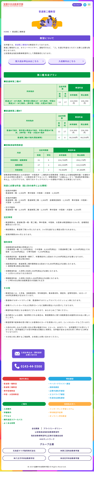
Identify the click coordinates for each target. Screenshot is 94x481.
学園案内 (7, 422)
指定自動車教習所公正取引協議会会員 (47, 445)
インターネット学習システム (62, 418)
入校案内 (7, 418)
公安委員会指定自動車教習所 (47, 441)
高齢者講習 (54, 396)
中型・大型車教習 (11, 404)
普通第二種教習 (10, 396)
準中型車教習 (9, 400)
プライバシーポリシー (52, 438)
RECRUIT (76, 5)
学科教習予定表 (56, 422)
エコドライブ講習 (57, 404)
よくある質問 (9, 432)
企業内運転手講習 (57, 400)
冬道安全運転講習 (57, 407)
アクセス (7, 425)
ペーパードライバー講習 (60, 393)
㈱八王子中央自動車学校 (24, 467)
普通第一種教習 (10, 393)
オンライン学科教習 (58, 425)
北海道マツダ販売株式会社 (24, 460)
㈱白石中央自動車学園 (69, 467)
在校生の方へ (69, 413)
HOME (6, 31)
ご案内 (24, 413)
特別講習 (70, 388)
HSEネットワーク (47, 448)
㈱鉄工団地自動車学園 (69, 460)
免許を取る (24, 388)
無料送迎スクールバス (13, 429)
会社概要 (35, 438)
